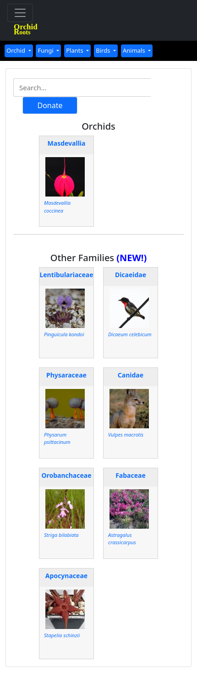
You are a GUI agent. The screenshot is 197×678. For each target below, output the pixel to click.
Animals (135, 50)
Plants (75, 50)
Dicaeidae (130, 274)
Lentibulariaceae (66, 274)
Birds (104, 50)
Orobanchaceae (66, 475)
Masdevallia (67, 143)
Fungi (46, 50)
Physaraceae (66, 375)
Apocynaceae (66, 575)
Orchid (16, 50)
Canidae (130, 375)
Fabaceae (130, 475)
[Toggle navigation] (20, 13)
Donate (49, 105)
